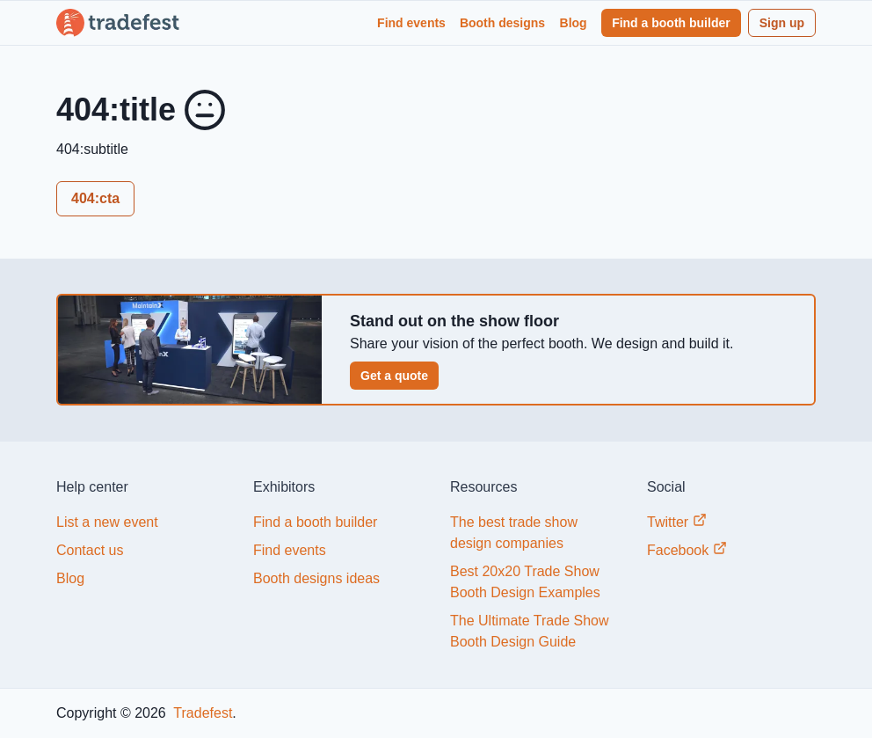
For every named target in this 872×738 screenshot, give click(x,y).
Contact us (89, 550)
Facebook (687, 549)
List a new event (107, 522)
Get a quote (394, 376)
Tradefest (201, 712)
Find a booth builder (671, 23)
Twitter (677, 521)
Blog (573, 23)
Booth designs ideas (316, 578)
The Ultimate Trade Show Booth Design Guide (529, 631)
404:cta (95, 198)
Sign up (781, 23)
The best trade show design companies (514, 533)
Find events (411, 23)
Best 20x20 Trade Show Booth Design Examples (525, 582)
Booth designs (502, 23)
